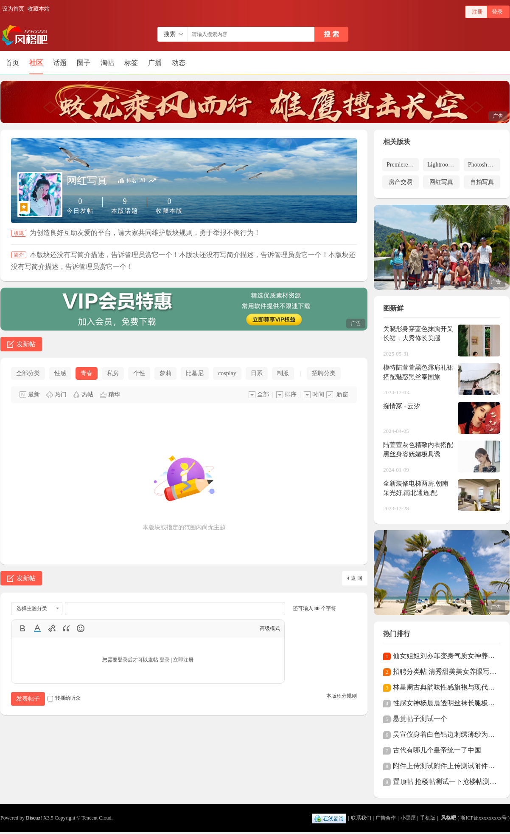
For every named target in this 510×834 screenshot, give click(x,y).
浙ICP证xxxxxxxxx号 (483, 818)
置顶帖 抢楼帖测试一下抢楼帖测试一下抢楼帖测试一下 (445, 781)
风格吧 (448, 818)
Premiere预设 (403, 164)
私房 (113, 373)
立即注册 (183, 660)
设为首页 (13, 9)
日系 (257, 373)
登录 (497, 11)
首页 (12, 62)
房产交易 (400, 182)
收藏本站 (39, 9)
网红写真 (87, 180)
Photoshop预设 (484, 164)
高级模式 (270, 628)
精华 (114, 394)
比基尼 (195, 373)
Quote (66, 628)
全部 (263, 394)
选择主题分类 (32, 608)
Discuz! (34, 818)
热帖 (87, 394)
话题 (60, 62)
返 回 (356, 578)
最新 (34, 394)
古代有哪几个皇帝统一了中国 (437, 750)
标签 (131, 62)
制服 (283, 373)
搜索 (170, 34)
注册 (477, 11)
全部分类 (28, 373)
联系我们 (361, 818)
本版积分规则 (341, 696)
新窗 (342, 394)
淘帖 (107, 62)
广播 (155, 62)
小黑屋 (408, 818)
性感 (60, 373)
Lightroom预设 (443, 164)
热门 (61, 394)
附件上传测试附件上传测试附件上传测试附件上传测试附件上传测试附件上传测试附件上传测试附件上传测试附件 (445, 765)
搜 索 (331, 34)
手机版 (427, 818)
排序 (291, 394)
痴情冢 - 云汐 (401, 406)
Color (37, 628)
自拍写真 (482, 182)
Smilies (81, 628)
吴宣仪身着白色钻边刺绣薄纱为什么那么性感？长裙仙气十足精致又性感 (445, 734)
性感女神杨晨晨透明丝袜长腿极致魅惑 (445, 703)
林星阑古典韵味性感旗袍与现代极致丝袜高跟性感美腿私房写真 (445, 687)
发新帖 (26, 344)
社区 (36, 62)
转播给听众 (64, 698)
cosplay (227, 373)
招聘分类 (324, 373)
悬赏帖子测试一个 (420, 718)
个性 (139, 373)
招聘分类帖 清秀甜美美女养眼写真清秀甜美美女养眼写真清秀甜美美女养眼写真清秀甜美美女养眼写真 (445, 671)
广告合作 (385, 818)
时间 (318, 394)
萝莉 (165, 373)
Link (52, 628)
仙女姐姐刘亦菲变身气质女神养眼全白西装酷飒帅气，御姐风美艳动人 (445, 655)
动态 (178, 62)
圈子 (83, 62)
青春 (86, 373)
